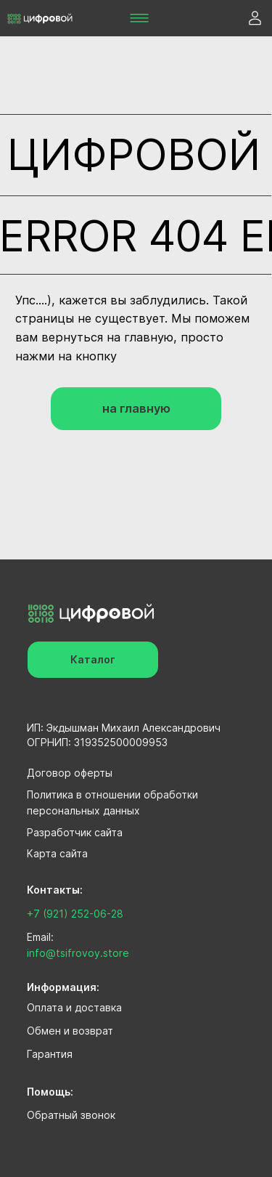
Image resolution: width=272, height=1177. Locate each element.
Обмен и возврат (70, 1030)
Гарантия (50, 1054)
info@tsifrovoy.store (78, 953)
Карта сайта (57, 853)
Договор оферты (69, 773)
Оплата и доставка (74, 1007)
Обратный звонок (71, 1115)
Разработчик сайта (75, 832)
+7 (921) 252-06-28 (75, 913)
